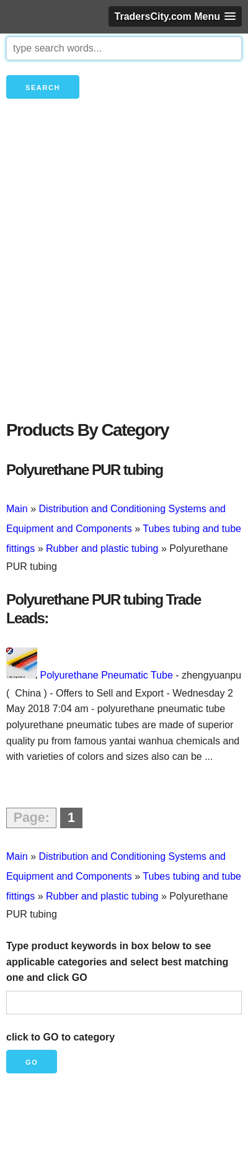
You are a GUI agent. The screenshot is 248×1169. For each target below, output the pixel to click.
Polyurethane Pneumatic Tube (106, 675)
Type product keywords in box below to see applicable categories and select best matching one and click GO (117, 962)
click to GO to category (60, 1037)
